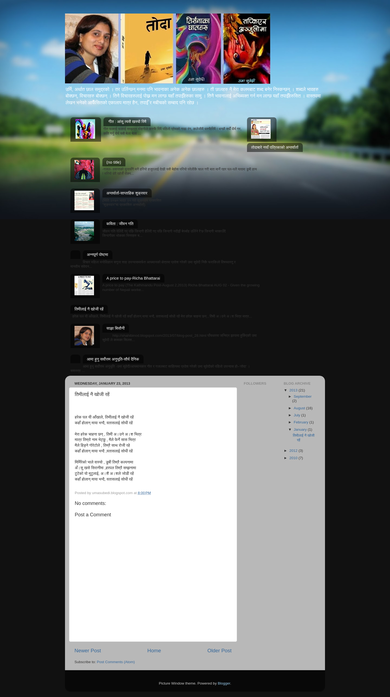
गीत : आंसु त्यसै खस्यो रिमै (127, 121)
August (300, 408)
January (301, 429)
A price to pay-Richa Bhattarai (133, 278)
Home (154, 650)
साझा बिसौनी (115, 328)
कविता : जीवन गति (120, 223)
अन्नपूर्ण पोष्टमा (97, 254)
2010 (293, 458)
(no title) (113, 162)
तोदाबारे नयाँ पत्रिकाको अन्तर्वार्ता (274, 147)
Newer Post (87, 650)
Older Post (219, 650)
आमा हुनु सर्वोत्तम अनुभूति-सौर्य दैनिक (113, 359)
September (303, 396)
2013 (293, 390)
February (302, 422)
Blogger (224, 683)
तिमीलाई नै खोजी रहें (88, 309)
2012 (293, 451)
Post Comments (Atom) (116, 662)
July (297, 415)
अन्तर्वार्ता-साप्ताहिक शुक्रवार (126, 193)
